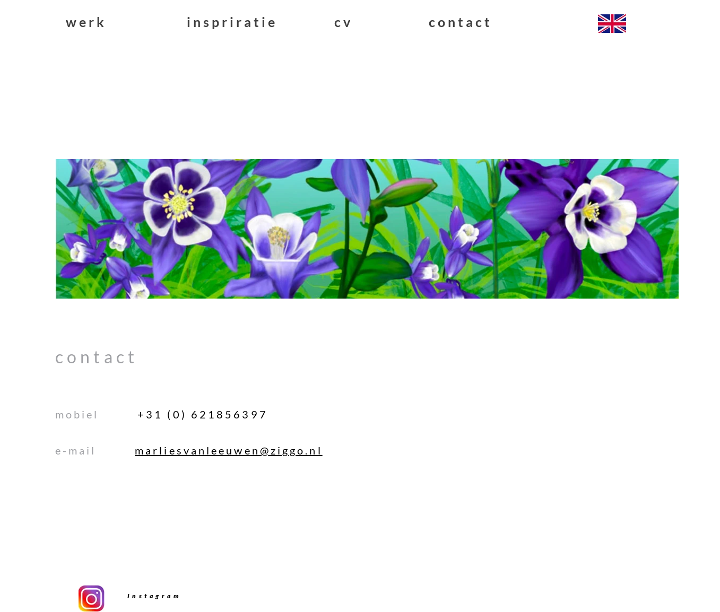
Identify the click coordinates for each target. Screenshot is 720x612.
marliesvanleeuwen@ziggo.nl (229, 450)
